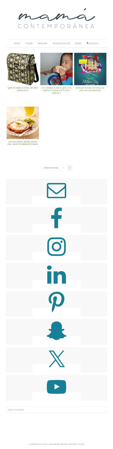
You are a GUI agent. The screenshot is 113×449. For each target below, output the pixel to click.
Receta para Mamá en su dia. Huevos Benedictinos (23, 143)
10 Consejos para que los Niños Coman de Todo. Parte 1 (56, 90)
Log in (80, 444)
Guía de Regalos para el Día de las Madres (90, 89)
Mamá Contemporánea (56, 18)
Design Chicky (68, 444)
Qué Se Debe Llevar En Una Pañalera (23, 89)
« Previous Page (50, 168)
